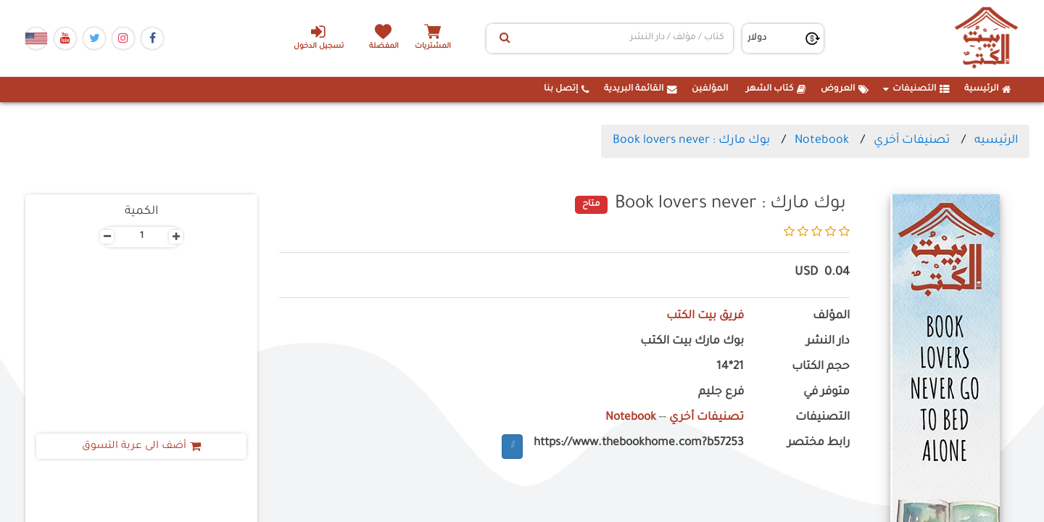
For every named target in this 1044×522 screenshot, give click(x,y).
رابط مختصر (818, 443)
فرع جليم (721, 392)
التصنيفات (916, 89)
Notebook (822, 140)
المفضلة (384, 47)
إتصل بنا (566, 89)
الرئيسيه (996, 140)
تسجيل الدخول (318, 37)
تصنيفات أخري (912, 140)
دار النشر (828, 342)
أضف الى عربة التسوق (142, 446)
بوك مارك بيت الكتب (692, 342)
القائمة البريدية (640, 89)
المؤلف (831, 316)
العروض (845, 89)
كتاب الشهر (776, 89)
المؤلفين (710, 89)
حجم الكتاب (821, 367)
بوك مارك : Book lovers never (691, 140)
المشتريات (434, 47)
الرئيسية (987, 89)
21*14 (730, 367)
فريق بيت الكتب (704, 316)
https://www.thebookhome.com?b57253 (639, 443)
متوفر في (826, 392)
